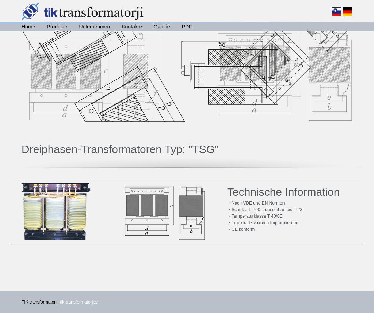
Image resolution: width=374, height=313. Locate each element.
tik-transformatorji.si (79, 302)
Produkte (57, 26)
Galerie (162, 26)
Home (28, 26)
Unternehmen (94, 26)
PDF (187, 26)
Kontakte (132, 26)
